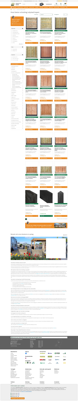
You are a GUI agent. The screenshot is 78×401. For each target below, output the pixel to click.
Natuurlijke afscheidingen (15, 123)
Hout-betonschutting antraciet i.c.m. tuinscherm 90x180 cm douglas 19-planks (31, 148)
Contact (12, 353)
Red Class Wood (13, 102)
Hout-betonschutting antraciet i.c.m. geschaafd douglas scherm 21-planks (31, 119)
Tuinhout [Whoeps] (14, 9)
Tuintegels (14, 7)
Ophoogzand (42, 371)
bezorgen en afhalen (17, 303)
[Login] (61, 4)
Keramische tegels (13, 371)
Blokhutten (51, 7)
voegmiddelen (41, 308)
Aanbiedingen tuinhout (14, 66)
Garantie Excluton (13, 365)
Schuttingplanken (14, 71)
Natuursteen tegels (13, 375)
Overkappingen (42, 383)
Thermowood (13, 105)
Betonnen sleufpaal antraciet (16, 87)
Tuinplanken (13, 67)
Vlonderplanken (13, 90)
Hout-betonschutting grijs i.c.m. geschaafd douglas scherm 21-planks (60, 119)
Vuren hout (13, 126)
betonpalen (47, 290)
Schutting (41, 7)
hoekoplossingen (20, 324)
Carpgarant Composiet (14, 108)
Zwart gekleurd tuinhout (15, 120)
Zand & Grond (31, 7)
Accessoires (62, 7)
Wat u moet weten (13, 362)
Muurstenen (27, 376)
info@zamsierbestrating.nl (17, 23)
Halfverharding (42, 375)
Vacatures (12, 356)
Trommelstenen (27, 370)
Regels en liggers (13, 95)
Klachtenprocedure (13, 363)
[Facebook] (26, 353)
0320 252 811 (15, 22)
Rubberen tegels (13, 125)
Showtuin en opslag (14, 355)
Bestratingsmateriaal (14, 374)
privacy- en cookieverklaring (26, 391)
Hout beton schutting (28, 383)
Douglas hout (13, 97)
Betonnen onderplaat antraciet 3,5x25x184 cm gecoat (45, 206)
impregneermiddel (13, 295)
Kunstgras (41, 377)
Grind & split (41, 370)
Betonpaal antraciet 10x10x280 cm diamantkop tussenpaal (61, 206)
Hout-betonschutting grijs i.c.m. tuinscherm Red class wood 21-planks (45, 91)
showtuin (22, 283)
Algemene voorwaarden (14, 364)
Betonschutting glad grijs (16, 76)
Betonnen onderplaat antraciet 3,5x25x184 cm (30, 206)
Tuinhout (36, 7)
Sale (66, 7)
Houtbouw (46, 7)
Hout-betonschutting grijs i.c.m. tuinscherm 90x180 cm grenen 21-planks (45, 177)
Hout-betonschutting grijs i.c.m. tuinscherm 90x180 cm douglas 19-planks (31, 177)
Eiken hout (12, 110)
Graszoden (41, 376)
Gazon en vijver (56, 7)
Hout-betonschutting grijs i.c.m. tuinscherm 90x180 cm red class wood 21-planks (60, 177)
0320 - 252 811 (38, 226)
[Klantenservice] (56, 4)
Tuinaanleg (12, 361)
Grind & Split (26, 7)
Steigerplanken (13, 92)
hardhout (41, 273)
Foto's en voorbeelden (14, 360)
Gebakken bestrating (28, 378)
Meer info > (65, 234)
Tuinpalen (12, 93)
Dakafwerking (56, 371)
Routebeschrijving (14, 345)
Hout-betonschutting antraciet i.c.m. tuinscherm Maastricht (31, 33)
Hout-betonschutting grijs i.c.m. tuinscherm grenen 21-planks (31, 62)
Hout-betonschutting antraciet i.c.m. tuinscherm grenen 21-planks (60, 33)
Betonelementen (13, 376)
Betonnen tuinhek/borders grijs (17, 82)
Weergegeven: (56, 14)
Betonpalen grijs (14, 74)
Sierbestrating (20, 7)
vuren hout (64, 291)
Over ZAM (12, 354)
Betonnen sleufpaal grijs (16, 86)
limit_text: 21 (65, 14)
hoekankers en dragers (48, 294)
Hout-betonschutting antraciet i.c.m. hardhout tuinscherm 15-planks (45, 62)
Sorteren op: (36, 14)
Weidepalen (13, 69)
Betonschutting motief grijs (16, 81)
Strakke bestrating (28, 375)
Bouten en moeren (57, 383)
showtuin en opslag (46, 331)
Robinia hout (13, 113)
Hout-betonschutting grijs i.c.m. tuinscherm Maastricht (46, 33)
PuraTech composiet (14, 107)
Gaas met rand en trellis (15, 118)
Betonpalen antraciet (15, 75)
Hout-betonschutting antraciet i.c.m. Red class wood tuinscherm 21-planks (61, 62)
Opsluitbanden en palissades (15, 377)
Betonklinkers (27, 371)
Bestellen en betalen (14, 357)
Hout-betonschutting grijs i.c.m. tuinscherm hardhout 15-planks (32, 91)
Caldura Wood (13, 103)
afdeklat (31, 294)
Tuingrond (41, 374)
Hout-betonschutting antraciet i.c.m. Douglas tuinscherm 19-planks (59, 91)
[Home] (15, 4)
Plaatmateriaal (13, 128)
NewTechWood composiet (15, 98)
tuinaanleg (20, 309)
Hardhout (12, 100)
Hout (11, 383)
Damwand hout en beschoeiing (16, 121)
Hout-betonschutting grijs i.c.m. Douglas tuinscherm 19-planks (46, 119)
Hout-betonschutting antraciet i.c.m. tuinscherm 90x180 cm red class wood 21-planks (60, 149)
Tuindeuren (13, 115)
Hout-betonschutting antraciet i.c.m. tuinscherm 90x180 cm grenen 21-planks (45, 148)
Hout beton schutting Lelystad (15, 72)
